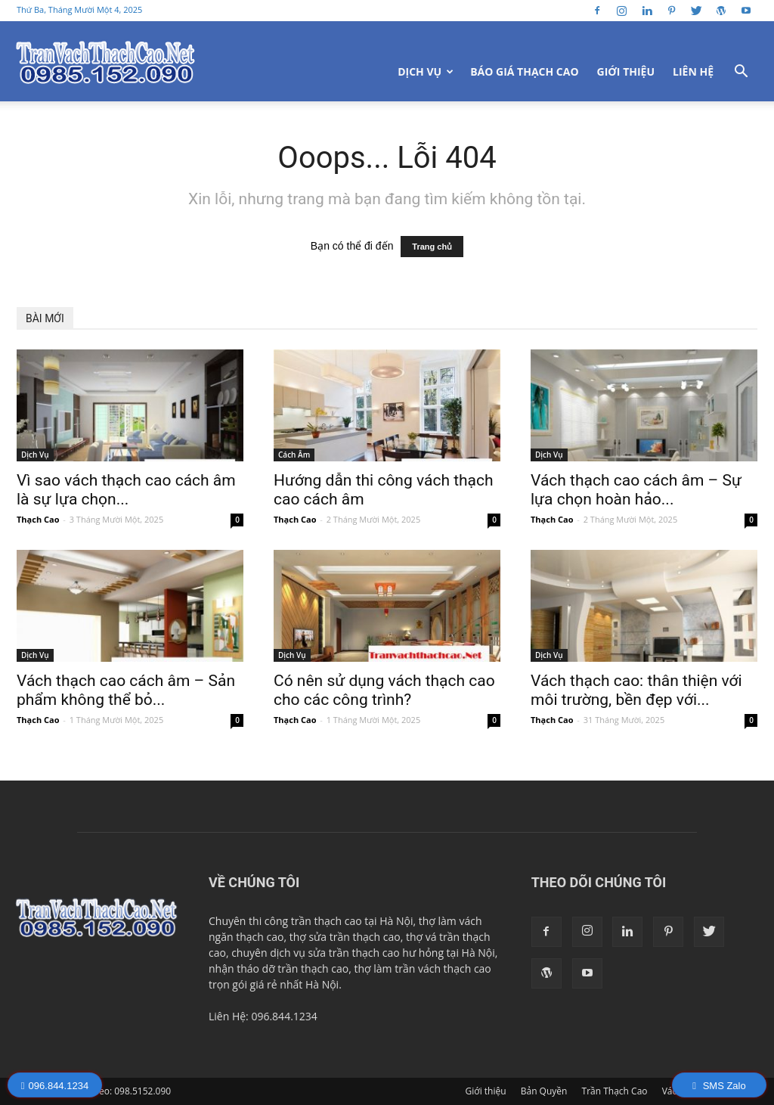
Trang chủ (432, 246)
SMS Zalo (718, 1085)
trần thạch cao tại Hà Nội (352, 921)
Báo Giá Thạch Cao (524, 71)
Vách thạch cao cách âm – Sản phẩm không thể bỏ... (126, 690)
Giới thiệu (626, 71)
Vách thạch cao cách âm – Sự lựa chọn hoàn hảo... (636, 489)
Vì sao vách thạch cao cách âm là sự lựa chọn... (126, 489)
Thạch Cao (38, 519)
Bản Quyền (544, 1091)
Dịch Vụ (426, 71)
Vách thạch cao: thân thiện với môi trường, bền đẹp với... (636, 690)
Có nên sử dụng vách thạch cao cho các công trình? (384, 690)
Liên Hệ (693, 71)
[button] (741, 73)
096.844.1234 (54, 1085)
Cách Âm (294, 454)
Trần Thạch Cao (615, 1091)
